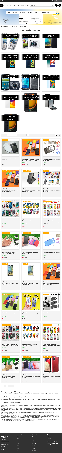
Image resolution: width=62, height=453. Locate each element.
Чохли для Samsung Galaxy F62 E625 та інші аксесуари (51, 57)
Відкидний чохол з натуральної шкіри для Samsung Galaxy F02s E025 (10, 314)
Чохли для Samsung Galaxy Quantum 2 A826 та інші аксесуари (10, 97)
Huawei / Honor (44, 12)
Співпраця (3, 447)
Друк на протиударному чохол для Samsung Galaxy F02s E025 (50, 314)
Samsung (29, 12)
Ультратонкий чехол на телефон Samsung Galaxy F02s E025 (8, 377)
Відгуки (2, 449)
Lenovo (18, 445)
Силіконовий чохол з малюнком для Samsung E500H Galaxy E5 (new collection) (10, 221)
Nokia (18, 448)
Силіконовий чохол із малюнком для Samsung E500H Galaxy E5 (30, 221)
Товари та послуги (6, 26)
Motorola (33, 445)
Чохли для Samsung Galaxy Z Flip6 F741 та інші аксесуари (51, 97)
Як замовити (3, 439)
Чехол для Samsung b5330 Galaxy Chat (11, 36)
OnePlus (33, 441)
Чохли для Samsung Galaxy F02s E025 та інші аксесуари (10, 57)
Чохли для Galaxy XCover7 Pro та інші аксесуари (10, 117)
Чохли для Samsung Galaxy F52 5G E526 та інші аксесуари (51, 77)
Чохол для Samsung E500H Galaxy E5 (51, 36)
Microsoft (34, 443)
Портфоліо (3, 446)
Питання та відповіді (5, 444)
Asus (33, 446)
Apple (36, 12)
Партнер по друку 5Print (52, 441)
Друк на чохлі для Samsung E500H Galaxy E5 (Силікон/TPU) (51, 191)
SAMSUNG (13, 26)
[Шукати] (52, 5)
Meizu (18, 443)
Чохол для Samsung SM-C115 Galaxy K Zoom (11, 76)
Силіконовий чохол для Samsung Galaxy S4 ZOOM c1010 (51, 160)
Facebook (49, 438)
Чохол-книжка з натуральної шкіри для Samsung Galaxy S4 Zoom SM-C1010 (30, 160)
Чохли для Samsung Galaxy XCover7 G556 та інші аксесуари (31, 97)
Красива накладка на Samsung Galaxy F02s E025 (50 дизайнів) (30, 345)
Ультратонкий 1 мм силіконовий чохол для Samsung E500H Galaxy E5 (10, 253)
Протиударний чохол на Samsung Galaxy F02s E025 (51, 377)
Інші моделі (34, 450)
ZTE (33, 438)
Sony (18, 446)
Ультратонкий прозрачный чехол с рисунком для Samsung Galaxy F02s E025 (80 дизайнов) (51, 345)
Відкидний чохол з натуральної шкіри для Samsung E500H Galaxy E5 (31, 191)
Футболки (22, 12)
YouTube (49, 440)
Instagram (49, 436)
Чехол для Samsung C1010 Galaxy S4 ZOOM (30, 36)
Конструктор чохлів (13, 12)
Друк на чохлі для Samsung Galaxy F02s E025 (30, 314)
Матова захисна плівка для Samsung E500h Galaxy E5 (30, 284)
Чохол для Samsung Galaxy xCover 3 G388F (30, 76)
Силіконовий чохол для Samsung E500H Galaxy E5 (51, 253)
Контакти (2, 442)
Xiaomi (18, 441)
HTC (17, 450)
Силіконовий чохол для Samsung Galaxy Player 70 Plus (10, 158)
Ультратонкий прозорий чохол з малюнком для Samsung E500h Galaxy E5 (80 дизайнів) (51, 222)
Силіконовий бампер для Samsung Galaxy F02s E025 (31, 377)
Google (33, 448)
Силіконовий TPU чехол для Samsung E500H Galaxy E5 (30, 253)
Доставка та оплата (5, 441)
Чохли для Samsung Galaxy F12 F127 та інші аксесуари (30, 57)
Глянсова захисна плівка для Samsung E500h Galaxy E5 (10, 284)
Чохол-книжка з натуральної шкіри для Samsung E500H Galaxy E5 (10, 191)
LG (32, 436)
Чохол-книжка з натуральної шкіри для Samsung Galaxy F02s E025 (51, 284)
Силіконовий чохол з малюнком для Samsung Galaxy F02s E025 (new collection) (10, 345)
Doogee (33, 440)
